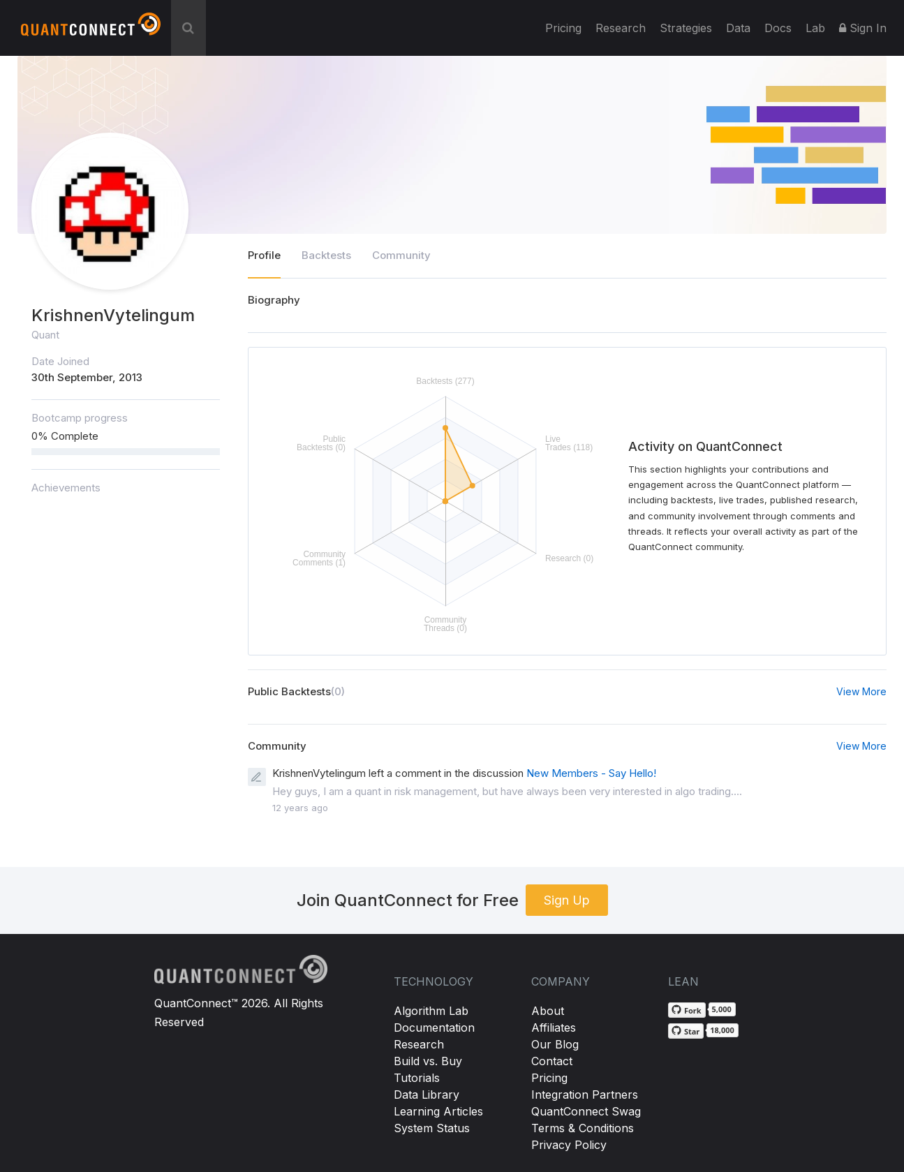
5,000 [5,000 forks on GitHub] (722, 1009)
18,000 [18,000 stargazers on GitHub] (722, 1030)
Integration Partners (584, 1094)
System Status (432, 1128)
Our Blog (555, 1044)
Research (620, 28)
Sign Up (567, 900)
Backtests (326, 255)
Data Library (426, 1094)
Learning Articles (438, 1111)
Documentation (434, 1027)
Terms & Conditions (582, 1128)
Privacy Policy (569, 1145)
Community (401, 255)
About (547, 1011)
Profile (264, 255)
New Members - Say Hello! (591, 773)
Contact (551, 1061)
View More (861, 691)
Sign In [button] (863, 28)
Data (738, 28)
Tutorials (417, 1078)
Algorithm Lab (431, 1011)
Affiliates (553, 1027)
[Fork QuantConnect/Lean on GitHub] (687, 1010)
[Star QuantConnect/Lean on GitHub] (686, 1031)
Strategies (686, 28)
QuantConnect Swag (586, 1111)
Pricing (563, 28)
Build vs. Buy (428, 1061)
